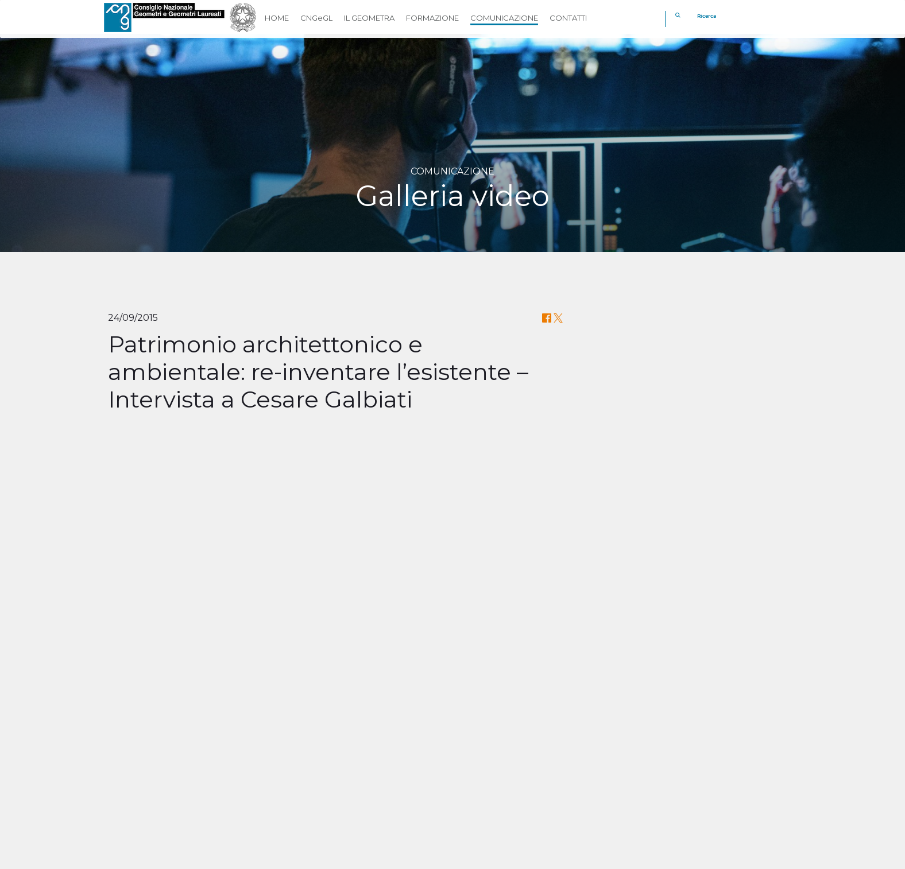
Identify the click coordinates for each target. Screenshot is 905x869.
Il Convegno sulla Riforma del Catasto (452, 671)
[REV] (751, 782)
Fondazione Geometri (509, 751)
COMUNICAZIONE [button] (504, 17)
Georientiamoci (494, 783)
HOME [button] (277, 17)
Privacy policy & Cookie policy (270, 857)
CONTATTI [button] (568, 17)
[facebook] (468, 809)
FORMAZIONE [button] (432, 17)
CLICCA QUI (518, 689)
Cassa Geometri (494, 735)
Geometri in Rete (498, 767)
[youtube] (551, 809)
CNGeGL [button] (316, 17)
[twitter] (496, 809)
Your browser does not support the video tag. (200, 504)
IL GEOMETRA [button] (369, 17)
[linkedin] (524, 809)
